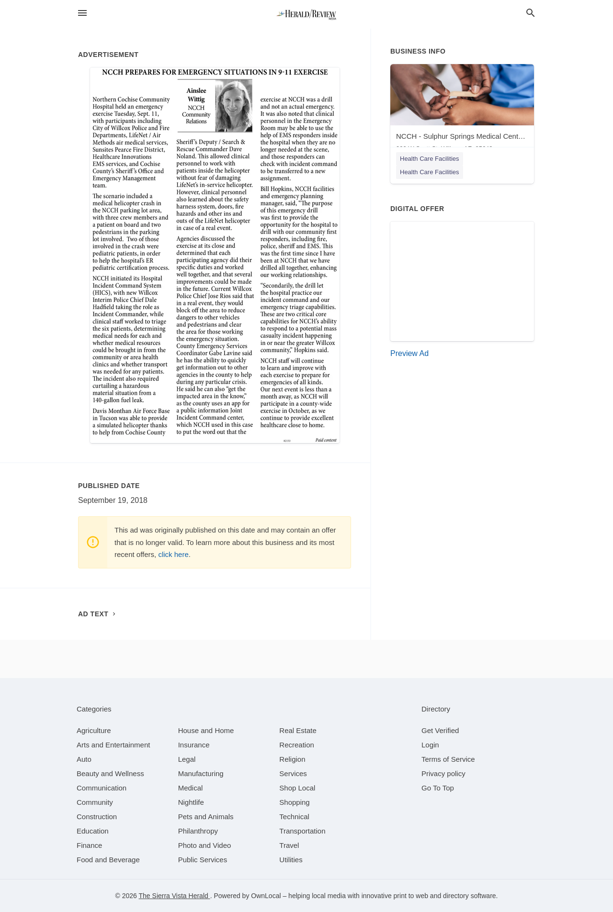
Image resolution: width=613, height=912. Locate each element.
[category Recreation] (296, 745)
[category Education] (93, 831)
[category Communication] (101, 788)
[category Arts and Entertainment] (113, 745)
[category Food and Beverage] (108, 860)
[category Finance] (89, 845)
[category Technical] (294, 816)
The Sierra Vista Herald (174, 896)
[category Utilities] (290, 860)
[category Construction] (97, 816)
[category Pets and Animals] (206, 816)
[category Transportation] (302, 831)
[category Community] (95, 802)
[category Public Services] (202, 860)
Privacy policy (443, 773)
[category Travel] (289, 845)
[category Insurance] (194, 745)
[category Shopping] (294, 802)
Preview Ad (409, 353)
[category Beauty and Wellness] (110, 773)
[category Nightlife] (191, 802)
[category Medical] (190, 788)
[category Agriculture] (94, 730)
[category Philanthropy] (198, 831)
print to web (411, 896)
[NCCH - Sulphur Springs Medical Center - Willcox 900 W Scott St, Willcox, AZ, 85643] (462, 110)
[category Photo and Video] (204, 845)
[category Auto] (84, 759)
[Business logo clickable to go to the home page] (306, 14)
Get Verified (440, 730)
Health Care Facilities (429, 158)
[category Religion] (292, 759)
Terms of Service (448, 759)
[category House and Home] (206, 730)
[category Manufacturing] (201, 773)
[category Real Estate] (298, 730)
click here (173, 554)
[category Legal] (187, 759)
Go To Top (437, 788)
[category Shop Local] (297, 788)
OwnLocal (266, 896)
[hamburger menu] (82, 13)
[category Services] (293, 773)
